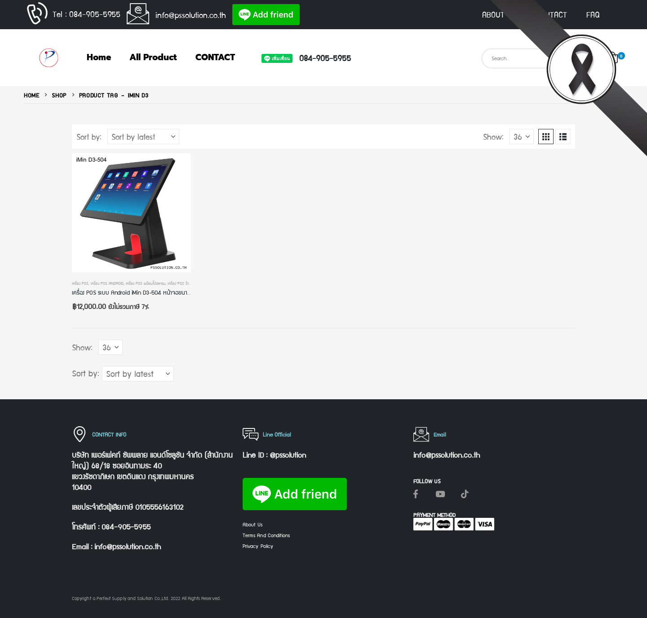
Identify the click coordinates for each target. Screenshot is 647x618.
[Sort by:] (143, 136)
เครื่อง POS (80, 283)
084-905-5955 (325, 58)
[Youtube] (440, 493)
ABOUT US (499, 14)
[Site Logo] (48, 57)
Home (99, 57)
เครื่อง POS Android (107, 283)
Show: (493, 136)
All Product (153, 57)
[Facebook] (415, 493)
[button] (546, 136)
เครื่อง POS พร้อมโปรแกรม (145, 283)
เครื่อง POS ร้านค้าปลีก (184, 283)
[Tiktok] (465, 493)
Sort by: (89, 136)
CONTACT (551, 14)
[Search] (585, 58)
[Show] (522, 136)
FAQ (593, 14)
